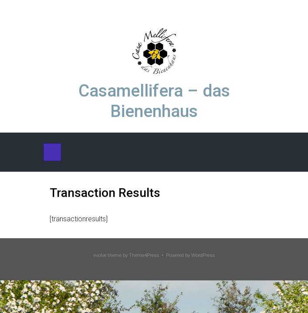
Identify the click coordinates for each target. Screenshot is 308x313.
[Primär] (52, 152)
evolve (100, 255)
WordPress (203, 255)
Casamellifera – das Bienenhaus (154, 101)
